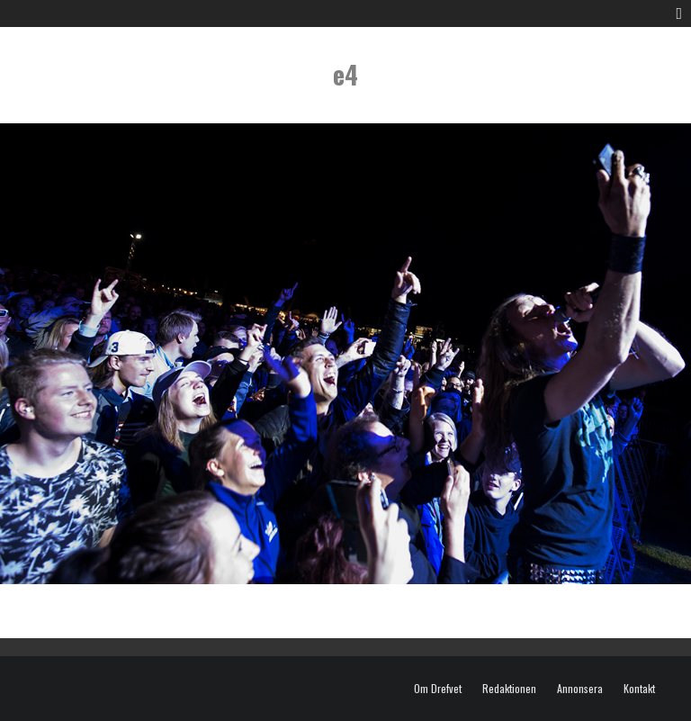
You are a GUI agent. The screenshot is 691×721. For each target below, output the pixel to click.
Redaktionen (509, 688)
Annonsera (580, 688)
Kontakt (639, 688)
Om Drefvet (438, 688)
